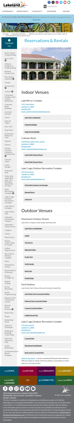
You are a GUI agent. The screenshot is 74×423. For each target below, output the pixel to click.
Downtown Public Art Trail (9, 136)
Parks (7, 261)
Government (7, 11)
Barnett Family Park (9, 72)
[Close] (72, 18)
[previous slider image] (71, 24)
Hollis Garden (8, 166)
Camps (7, 82)
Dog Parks (9, 130)
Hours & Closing (18, 395)
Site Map (13, 398)
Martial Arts (10, 237)
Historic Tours (8, 160)
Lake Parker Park (9, 213)
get (46, 380)
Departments (22, 11)
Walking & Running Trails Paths (9, 333)
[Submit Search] (45, 6)
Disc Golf (8, 126)
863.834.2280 (26, 109)
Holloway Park (9, 171)
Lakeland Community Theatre (9, 219)
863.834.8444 (64, 412)
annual (64, 371)
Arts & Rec (9, 58)
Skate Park (9, 313)
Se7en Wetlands (9, 288)
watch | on (9, 381)
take (27, 371)
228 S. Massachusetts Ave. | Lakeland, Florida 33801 (20, 393)
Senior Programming (10, 293)
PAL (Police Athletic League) (9, 256)
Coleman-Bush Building (9, 106)
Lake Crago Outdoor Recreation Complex (9, 200)
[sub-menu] (5, 60)
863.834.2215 (26, 177)
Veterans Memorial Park (9, 340)
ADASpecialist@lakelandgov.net (13, 415)
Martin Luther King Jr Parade (9, 243)
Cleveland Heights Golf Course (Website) (10, 98)
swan (9, 371)
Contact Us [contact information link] (9, 43)
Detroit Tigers (8, 122)
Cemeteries (9, 86)
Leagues (8, 230)
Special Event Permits (8, 307)
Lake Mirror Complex (9, 207)
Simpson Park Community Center (10, 300)
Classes (8, 91)
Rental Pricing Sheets (28, 358)
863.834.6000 (7, 395)
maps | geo (65, 380)
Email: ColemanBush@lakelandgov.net (34, 149)
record (46, 371)
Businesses (51, 11)
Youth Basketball (9, 347)
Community (37, 11)
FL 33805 (31, 174)
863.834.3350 (26, 146)
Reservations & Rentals (10, 271)
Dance (7, 117)
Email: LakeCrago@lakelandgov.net (33, 179)
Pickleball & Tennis (9, 266)
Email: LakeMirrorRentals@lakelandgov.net (35, 112)
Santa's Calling (7, 282)
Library (7, 234)
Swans (7, 316)
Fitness (8, 145)
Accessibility (29, 395)
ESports (8, 141)
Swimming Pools (9, 321)
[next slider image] (3, 24)
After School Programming (10, 54)
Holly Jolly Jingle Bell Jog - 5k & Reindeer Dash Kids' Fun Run (9, 181)
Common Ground (8, 113)
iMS (27, 380)
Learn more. (36, 19)
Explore (66, 11)
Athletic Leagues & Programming (10, 66)
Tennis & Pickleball (9, 326)
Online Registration (10, 249)
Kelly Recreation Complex (9, 191)
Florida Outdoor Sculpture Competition (10, 151)
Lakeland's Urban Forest (10, 225)
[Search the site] (59, 6)
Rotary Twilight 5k (9, 277)
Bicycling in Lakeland (9, 78)
